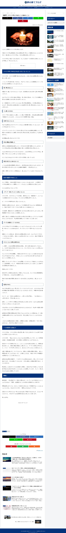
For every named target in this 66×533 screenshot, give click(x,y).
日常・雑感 (4, 428)
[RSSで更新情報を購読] (25, 444)
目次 (21, 62)
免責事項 (38, 529)
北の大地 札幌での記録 (24, 529)
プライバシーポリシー (32, 529)
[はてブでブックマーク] (22, 18)
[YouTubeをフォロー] (20, 444)
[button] (63, 13)
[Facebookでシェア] (16, 18)
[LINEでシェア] (29, 18)
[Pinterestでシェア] (36, 18)
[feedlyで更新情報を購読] (23, 444)
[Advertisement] (22, 413)
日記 (9, 428)
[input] (55, 13)
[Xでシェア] (9, 18)
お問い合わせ (43, 529)
